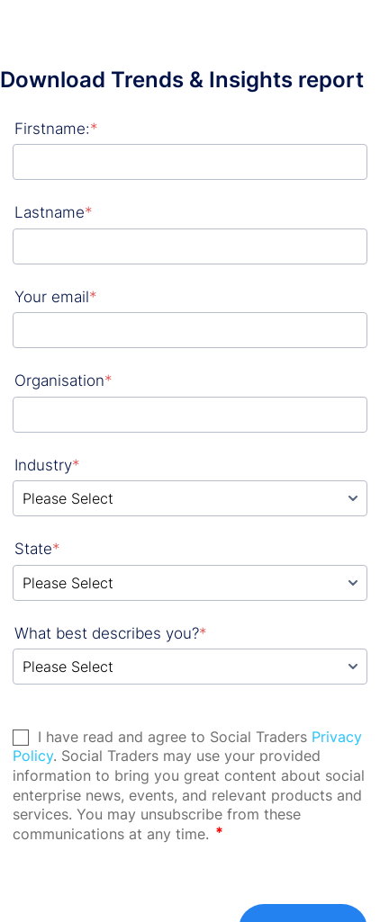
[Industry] (190, 498)
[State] (190, 583)
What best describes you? (110, 633)
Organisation (63, 380)
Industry (47, 465)
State (37, 549)
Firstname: (56, 129)
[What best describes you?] (190, 667)
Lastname (53, 212)
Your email (55, 297)
